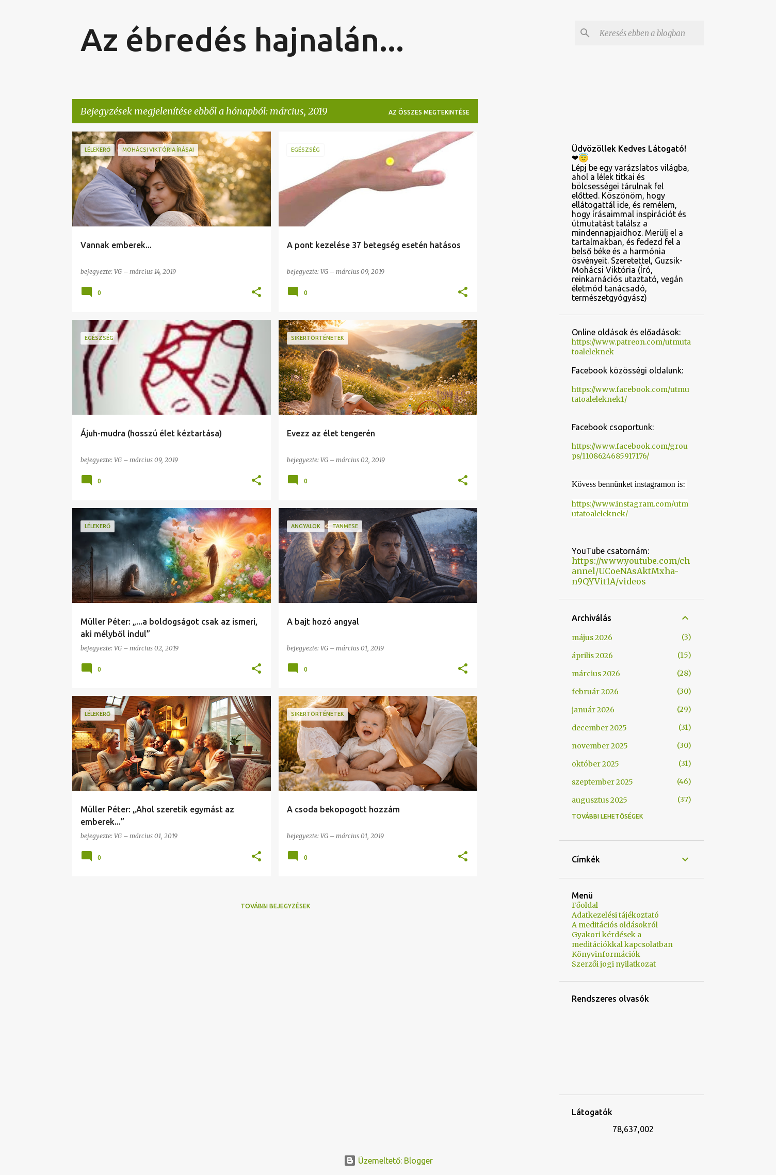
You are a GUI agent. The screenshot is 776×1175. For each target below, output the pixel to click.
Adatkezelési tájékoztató (615, 915)
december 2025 (599, 727)
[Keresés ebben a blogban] (649, 33)
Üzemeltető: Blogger (388, 1160)
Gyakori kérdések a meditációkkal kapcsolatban (622, 939)
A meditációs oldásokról (615, 924)
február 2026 (595, 691)
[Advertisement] (519, 286)
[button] (256, 293)
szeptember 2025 (602, 782)
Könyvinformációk (606, 954)
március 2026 (596, 673)
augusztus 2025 (599, 800)
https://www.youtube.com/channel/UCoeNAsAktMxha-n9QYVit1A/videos (631, 571)
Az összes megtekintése (429, 112)
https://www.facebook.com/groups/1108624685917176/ (630, 451)
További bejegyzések (275, 906)
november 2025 (600, 745)
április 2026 (592, 655)
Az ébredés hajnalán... (242, 39)
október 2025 (595, 764)
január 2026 (593, 709)
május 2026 (592, 637)
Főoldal (585, 905)
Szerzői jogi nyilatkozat (614, 964)
